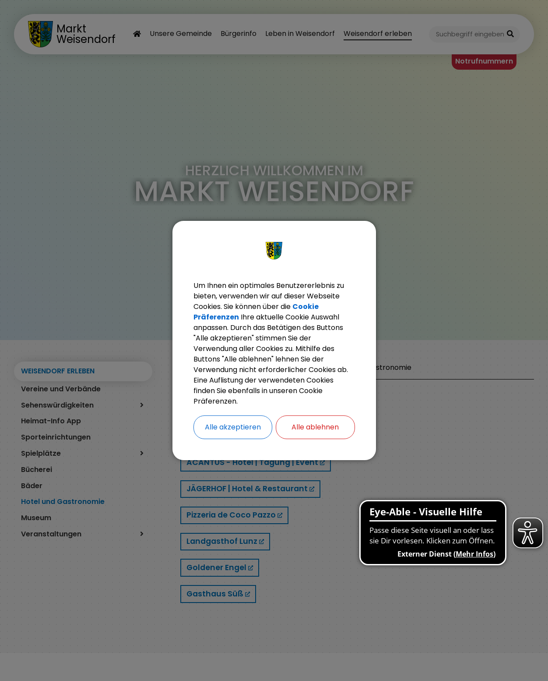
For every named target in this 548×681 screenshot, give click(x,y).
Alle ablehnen (315, 427)
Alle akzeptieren (233, 427)
